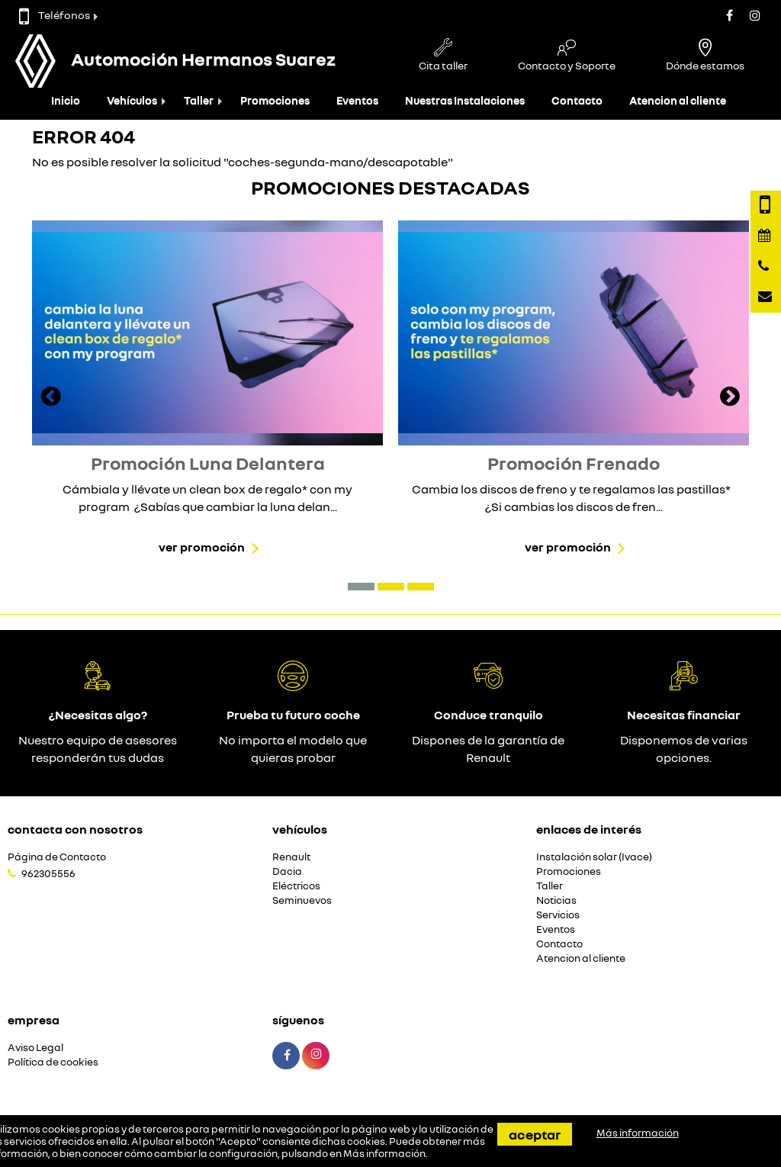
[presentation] (51, 398)
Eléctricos (296, 886)
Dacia (287, 871)
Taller (199, 100)
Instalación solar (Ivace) (594, 857)
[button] (361, 586)
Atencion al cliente (677, 100)
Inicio (65, 100)
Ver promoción (202, 547)
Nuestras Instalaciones (465, 100)
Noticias (556, 900)
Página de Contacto (57, 857)
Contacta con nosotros (75, 829)
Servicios (558, 915)
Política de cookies (53, 1062)
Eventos (357, 100)
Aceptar (535, 1134)
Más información (384, 1153)
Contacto (577, 100)
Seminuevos (302, 900)
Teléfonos (54, 14)
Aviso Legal (35, 1047)
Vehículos (132, 100)
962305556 (48, 873)
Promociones (275, 100)
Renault (291, 857)
